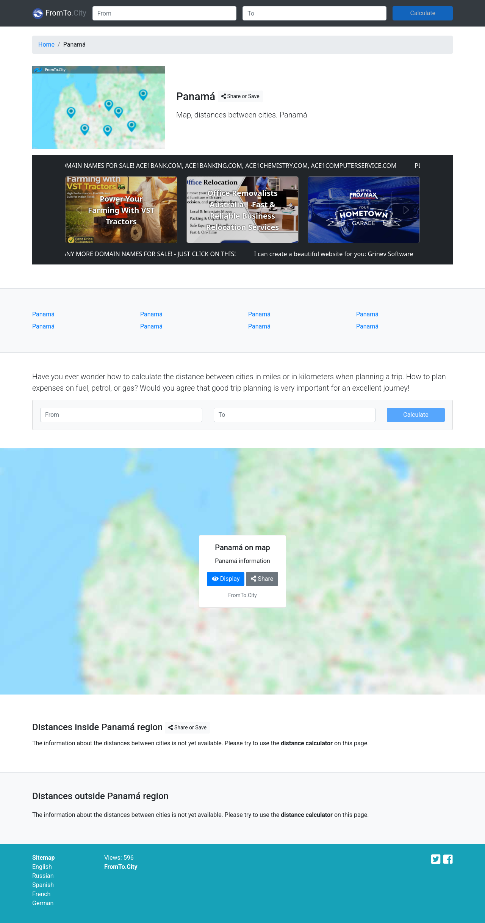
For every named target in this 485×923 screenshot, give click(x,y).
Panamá (43, 314)
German (42, 903)
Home (46, 44)
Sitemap (43, 857)
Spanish (43, 885)
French (41, 894)
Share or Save (240, 96)
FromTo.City (121, 866)
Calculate (422, 13)
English (42, 866)
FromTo (59, 13)
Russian (43, 875)
